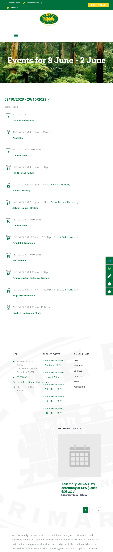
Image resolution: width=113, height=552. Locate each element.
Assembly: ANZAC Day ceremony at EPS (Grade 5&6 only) (79, 488)
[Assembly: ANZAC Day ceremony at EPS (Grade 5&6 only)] (79, 436)
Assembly (17, 138)
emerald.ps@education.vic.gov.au (33, 382)
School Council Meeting (25, 208)
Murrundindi (19, 260)
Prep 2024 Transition (23, 243)
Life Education (20, 155)
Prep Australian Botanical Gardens (31, 278)
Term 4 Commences (23, 120)
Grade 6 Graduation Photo (26, 313)
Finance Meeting (21, 190)
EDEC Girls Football (23, 173)
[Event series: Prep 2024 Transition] (66, 237)
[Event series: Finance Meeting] (60, 184)
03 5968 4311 (23, 377)
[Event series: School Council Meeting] (64, 202)
